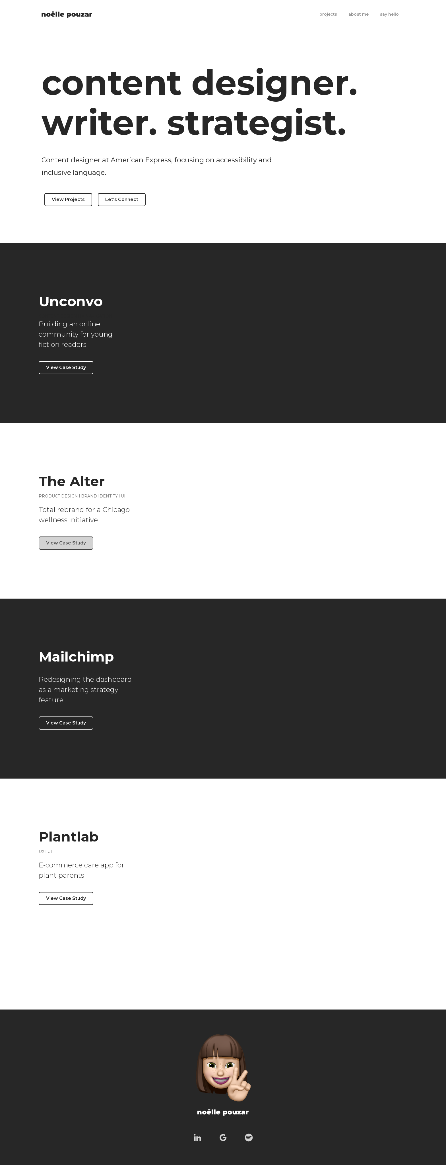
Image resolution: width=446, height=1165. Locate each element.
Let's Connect (121, 199)
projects (328, 14)
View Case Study (66, 367)
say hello (389, 14)
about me (358, 14)
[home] (67, 12)
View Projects (68, 199)
